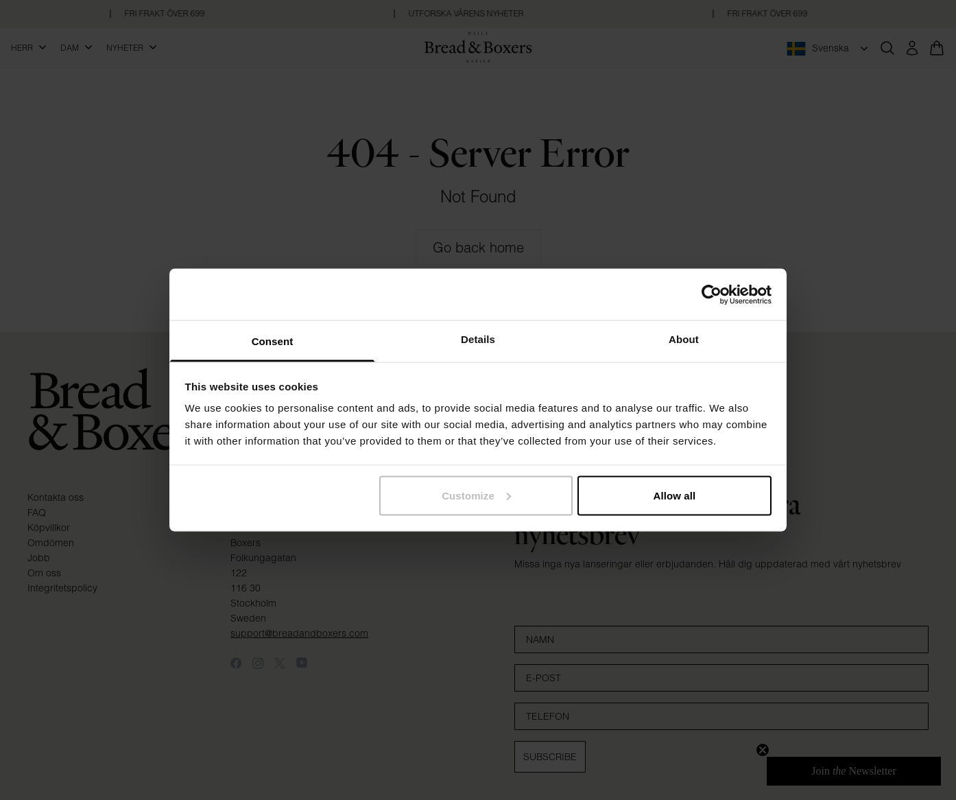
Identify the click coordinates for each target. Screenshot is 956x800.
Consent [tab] (273, 341)
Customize (476, 495)
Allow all (675, 495)
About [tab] (684, 339)
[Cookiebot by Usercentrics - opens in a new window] (712, 294)
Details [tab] (478, 339)
